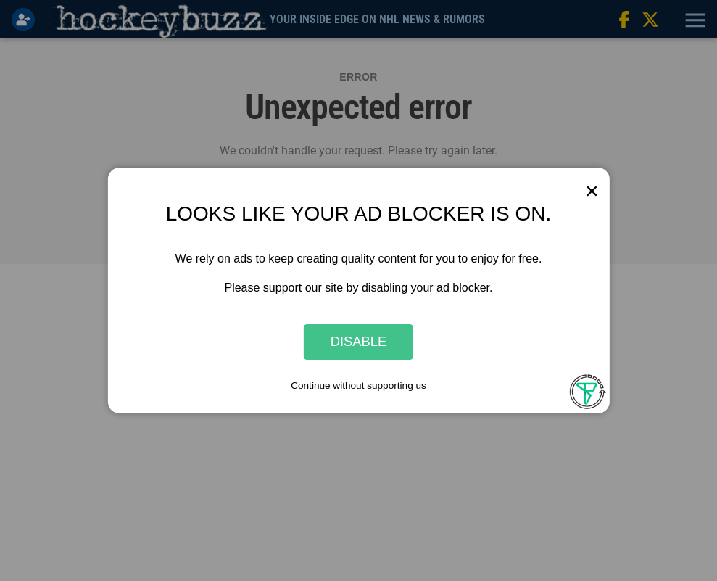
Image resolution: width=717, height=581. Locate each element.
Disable (359, 342)
